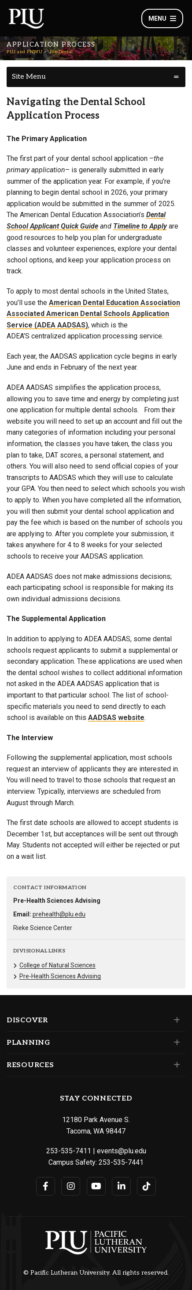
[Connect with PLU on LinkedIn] (121, 1186)
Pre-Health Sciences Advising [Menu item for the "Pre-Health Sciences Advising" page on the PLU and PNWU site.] (60, 976)
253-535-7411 (68, 1151)
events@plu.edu (121, 1151)
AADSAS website (116, 717)
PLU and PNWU (24, 52)
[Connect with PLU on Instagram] (70, 1186)
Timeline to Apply (140, 226)
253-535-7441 (121, 1162)
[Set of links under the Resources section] (175, 1065)
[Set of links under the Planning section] (175, 1043)
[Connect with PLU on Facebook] (45, 1186)
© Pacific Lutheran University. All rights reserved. (96, 1273)
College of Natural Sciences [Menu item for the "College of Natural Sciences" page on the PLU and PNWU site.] (57, 965)
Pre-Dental (61, 52)
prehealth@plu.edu (59, 914)
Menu (162, 18)
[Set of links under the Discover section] (175, 1020)
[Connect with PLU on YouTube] (96, 1186)
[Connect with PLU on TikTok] (146, 1186)
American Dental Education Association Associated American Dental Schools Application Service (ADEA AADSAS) (93, 313)
